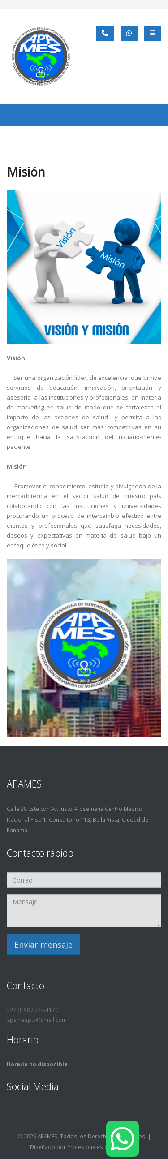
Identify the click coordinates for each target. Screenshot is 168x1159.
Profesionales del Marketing (102, 1146)
